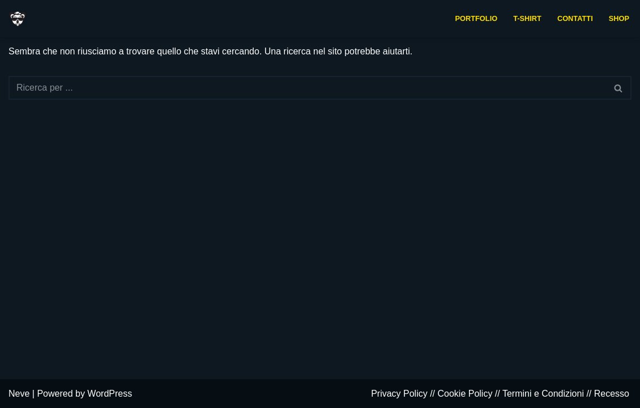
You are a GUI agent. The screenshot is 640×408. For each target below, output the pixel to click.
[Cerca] (307, 88)
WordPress (109, 393)
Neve (18, 393)
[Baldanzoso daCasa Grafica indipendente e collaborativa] (17, 18)
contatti (575, 18)
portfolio (476, 18)
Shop (619, 18)
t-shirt (527, 18)
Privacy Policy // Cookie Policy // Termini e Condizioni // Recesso (500, 393)
